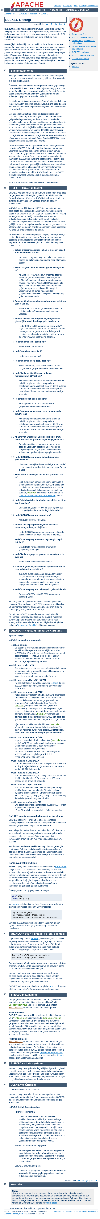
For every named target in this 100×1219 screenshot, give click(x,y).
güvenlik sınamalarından (51, 1052)
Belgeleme (33, 14)
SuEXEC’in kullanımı (80, 52)
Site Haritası (92, 5)
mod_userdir (15, 1008)
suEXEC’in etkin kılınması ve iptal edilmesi (38, 933)
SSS (76, 5)
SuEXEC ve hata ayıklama (83, 55)
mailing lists (51, 1203)
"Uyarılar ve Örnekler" (27, 625)
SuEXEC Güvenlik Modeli (82, 37)
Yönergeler (67, 5)
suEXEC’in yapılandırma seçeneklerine (37, 495)
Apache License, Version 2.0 (16, 1214)
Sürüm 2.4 (45, 14)
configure (61, 867)
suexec (15, 904)
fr (52, 24)
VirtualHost (20, 1018)
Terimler (82, 5)
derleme (60, 1055)
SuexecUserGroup (18, 1005)
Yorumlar (75, 67)
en (47, 24)
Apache (7, 14)
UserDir (32, 493)
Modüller (57, 5)
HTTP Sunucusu (20, 14)
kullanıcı (54, 683)
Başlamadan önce (79, 34)
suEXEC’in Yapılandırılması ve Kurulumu (36, 630)
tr (65, 24)
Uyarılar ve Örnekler (80, 58)
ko (60, 24)
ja (56, 24)
